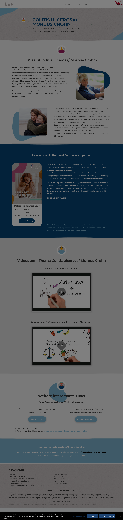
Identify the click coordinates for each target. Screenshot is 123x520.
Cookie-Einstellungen (79, 516)
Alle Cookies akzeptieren (107, 516)
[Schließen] (120, 516)
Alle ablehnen (92, 516)
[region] (61, 516)
